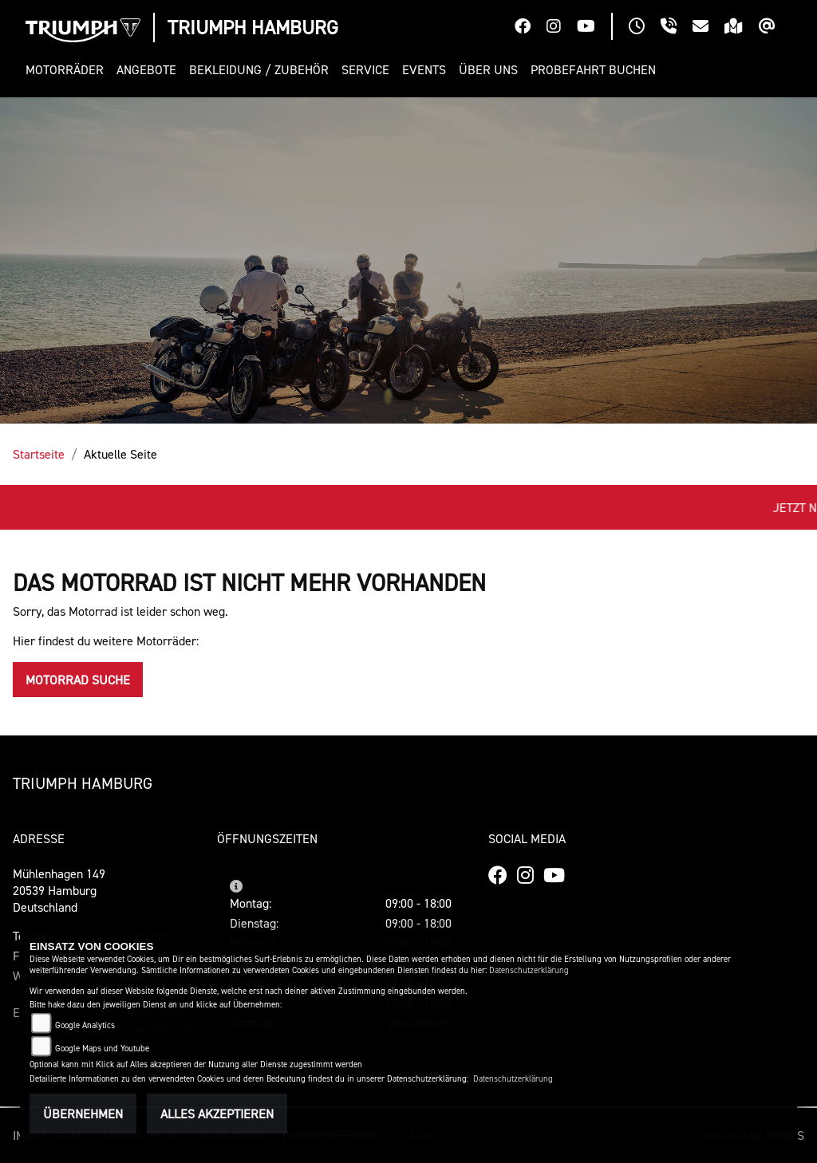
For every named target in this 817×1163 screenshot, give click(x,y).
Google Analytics (85, 1025)
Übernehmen (83, 1114)
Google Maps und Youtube (102, 1048)
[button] (68, 70)
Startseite (39, 454)
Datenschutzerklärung (529, 970)
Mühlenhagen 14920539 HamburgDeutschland (59, 890)
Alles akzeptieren (217, 1114)
